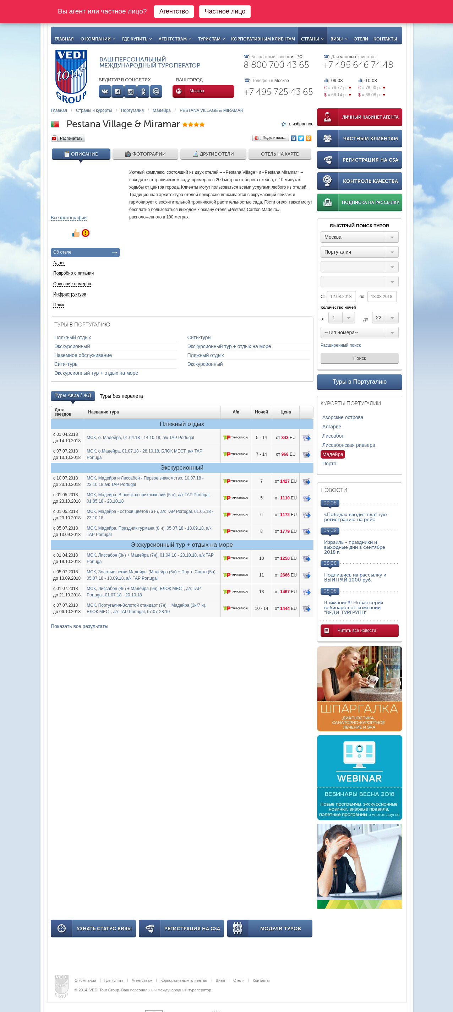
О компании (98, 39)
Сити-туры (199, 337)
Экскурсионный (72, 346)
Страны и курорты (94, 110)
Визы (339, 39)
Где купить (137, 39)
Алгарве (331, 426)
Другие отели (213, 154)
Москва (197, 90)
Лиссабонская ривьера (348, 445)
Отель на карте (280, 154)
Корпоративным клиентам (263, 39)
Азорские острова (343, 417)
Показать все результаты (79, 626)
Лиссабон (333, 436)
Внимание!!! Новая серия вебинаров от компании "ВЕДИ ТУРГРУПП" (353, 607)
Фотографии (145, 154)
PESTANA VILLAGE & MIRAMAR (211, 110)
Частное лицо (224, 11)
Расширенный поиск (341, 345)
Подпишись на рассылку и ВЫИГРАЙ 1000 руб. (355, 577)
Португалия (132, 110)
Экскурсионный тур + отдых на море (229, 346)
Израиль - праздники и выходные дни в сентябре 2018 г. (354, 547)
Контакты (385, 39)
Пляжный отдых (72, 337)
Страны (312, 39)
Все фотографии (69, 217)
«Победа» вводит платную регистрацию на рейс (355, 517)
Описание (81, 154)
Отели (361, 39)
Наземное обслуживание (83, 355)
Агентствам (175, 39)
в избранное (301, 124)
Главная (64, 39)
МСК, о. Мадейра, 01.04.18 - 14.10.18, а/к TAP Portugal (140, 437)
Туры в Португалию (360, 381)
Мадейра (162, 110)
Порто (329, 463)
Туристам (211, 39)
